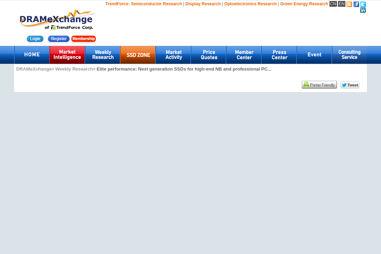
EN (342, 3)
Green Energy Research (304, 3)
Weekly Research (74, 69)
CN (333, 3)
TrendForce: (117, 3)
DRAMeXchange (34, 69)
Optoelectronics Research (250, 3)
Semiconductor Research (156, 3)
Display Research (203, 3)
